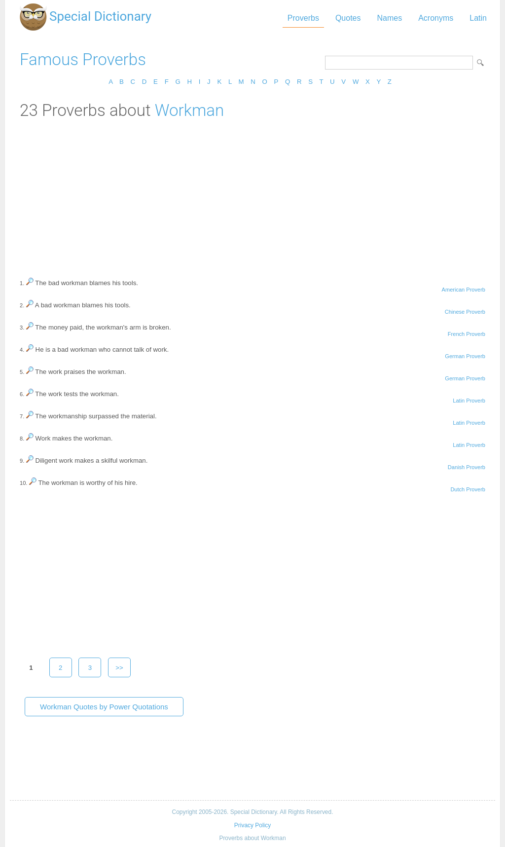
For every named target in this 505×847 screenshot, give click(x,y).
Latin (478, 18)
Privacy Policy (252, 825)
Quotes (348, 18)
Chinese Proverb (465, 312)
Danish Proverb (466, 467)
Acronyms (435, 18)
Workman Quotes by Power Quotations (104, 706)
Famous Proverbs (83, 59)
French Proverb (466, 334)
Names (389, 18)
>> (119, 667)
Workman (189, 110)
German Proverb (465, 356)
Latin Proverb (469, 401)
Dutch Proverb (467, 489)
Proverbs (303, 18)
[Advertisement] (252, 194)
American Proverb (463, 290)
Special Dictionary (100, 16)
